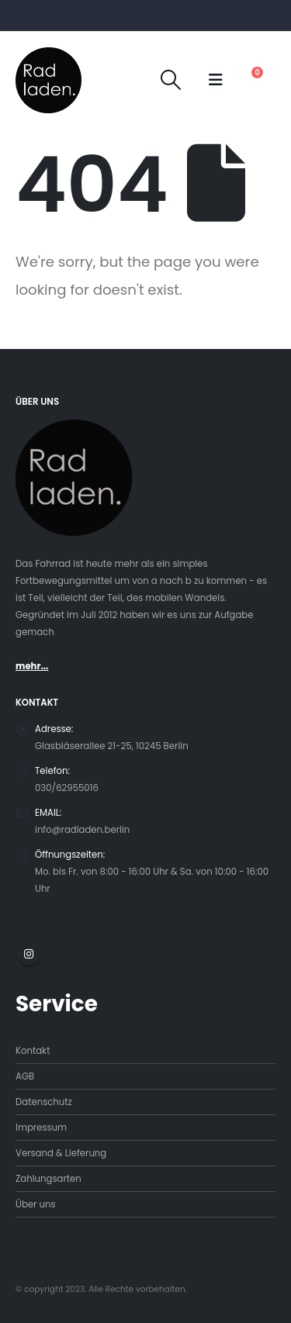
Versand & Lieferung (61, 1153)
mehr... (32, 666)
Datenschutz (44, 1102)
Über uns (36, 1204)
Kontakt (33, 1051)
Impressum (41, 1127)
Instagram (28, 953)
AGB (25, 1076)
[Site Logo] (48, 80)
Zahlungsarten (48, 1179)
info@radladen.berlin (82, 830)
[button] (171, 80)
